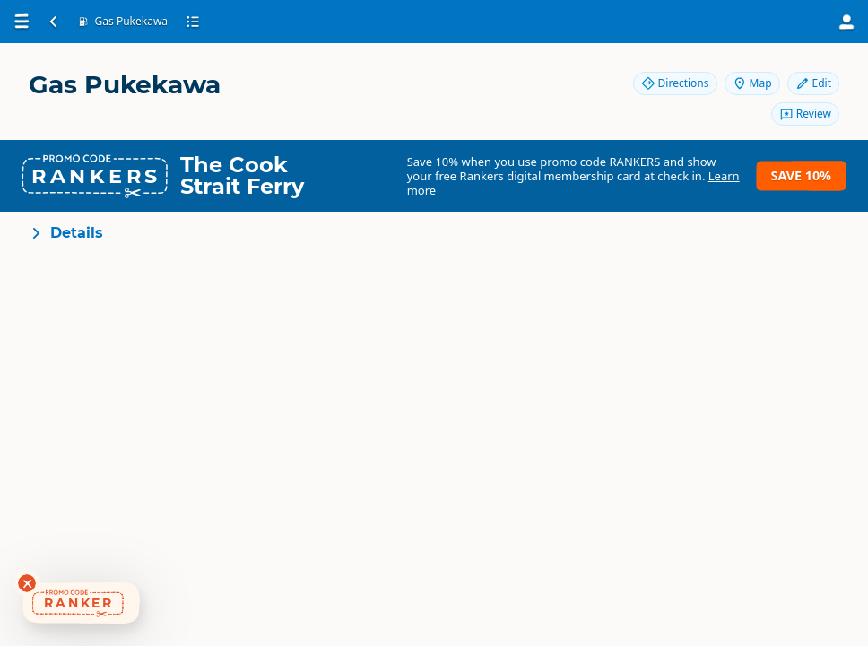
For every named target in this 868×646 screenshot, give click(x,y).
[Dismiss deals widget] (27, 583)
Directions (675, 83)
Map (752, 83)
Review (805, 113)
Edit (813, 83)
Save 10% (801, 175)
